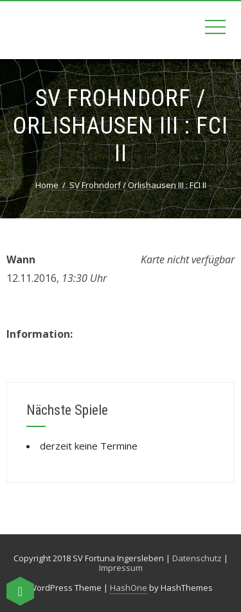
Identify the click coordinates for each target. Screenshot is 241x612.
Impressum (121, 567)
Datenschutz (197, 558)
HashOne (128, 587)
